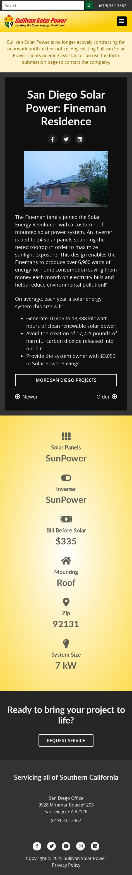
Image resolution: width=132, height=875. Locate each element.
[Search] (88, 5)
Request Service (66, 740)
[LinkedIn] (95, 845)
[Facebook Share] (53, 138)
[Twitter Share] (67, 138)
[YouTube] (66, 845)
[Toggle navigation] (122, 21)
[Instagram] (81, 845)
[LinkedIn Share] (80, 138)
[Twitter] (52, 845)
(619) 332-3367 (112, 5)
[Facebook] (37, 845)
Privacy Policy (66, 865)
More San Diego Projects (66, 380)
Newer (26, 396)
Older (107, 396)
